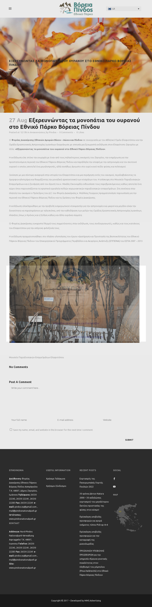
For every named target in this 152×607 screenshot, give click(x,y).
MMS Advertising (92, 600)
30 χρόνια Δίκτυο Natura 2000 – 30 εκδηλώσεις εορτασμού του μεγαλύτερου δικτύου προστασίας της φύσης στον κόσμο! (94, 502)
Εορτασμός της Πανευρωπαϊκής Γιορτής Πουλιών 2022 (91, 483)
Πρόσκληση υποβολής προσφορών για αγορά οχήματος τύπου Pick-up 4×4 (94, 521)
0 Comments (66, 132)
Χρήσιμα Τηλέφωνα (55, 479)
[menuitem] (123, 8)
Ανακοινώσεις (37, 132)
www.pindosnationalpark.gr (22, 519)
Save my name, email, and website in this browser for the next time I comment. (53, 430)
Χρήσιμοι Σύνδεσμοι (56, 486)
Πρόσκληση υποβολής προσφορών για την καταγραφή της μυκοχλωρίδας (90, 538)
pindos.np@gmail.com (25, 507)
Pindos (52, 132)
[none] (123, 8)
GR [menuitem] (113, 9)
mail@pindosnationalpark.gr (23, 511)
